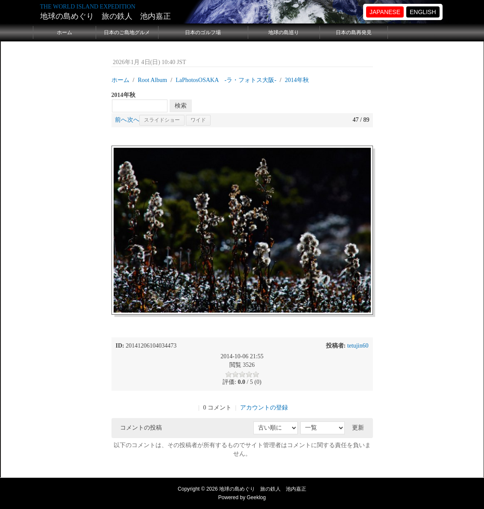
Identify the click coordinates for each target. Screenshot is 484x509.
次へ (133, 120)
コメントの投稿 (141, 427)
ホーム (64, 32)
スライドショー (162, 120)
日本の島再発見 (354, 32)
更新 (358, 427)
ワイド (198, 120)
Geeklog (256, 497)
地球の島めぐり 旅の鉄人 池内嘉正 (105, 16)
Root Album (152, 80)
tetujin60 (358, 345)
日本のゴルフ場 (203, 32)
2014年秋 (297, 80)
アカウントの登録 (264, 407)
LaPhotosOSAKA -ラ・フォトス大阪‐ (226, 80)
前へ (121, 120)
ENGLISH (423, 12)
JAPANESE (385, 12)
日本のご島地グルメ (127, 32)
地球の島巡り (283, 32)
